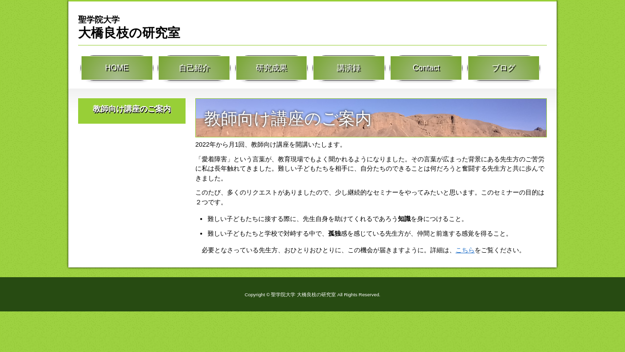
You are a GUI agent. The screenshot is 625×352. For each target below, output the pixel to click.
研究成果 (271, 68)
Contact (426, 68)
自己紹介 (194, 68)
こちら (465, 250)
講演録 (348, 68)
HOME (116, 68)
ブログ (503, 68)
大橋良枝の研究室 (129, 27)
